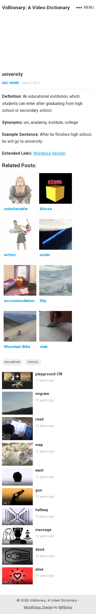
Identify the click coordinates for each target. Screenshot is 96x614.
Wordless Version (49, 153)
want (39, 470)
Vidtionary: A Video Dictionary (36, 7)
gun (38, 490)
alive (39, 569)
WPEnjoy (65, 607)
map (39, 445)
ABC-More (10, 83)
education (12, 362)
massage (43, 530)
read (39, 419)
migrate (42, 394)
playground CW (48, 374)
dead (39, 549)
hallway (41, 510)
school (33, 362)
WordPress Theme (38, 607)
